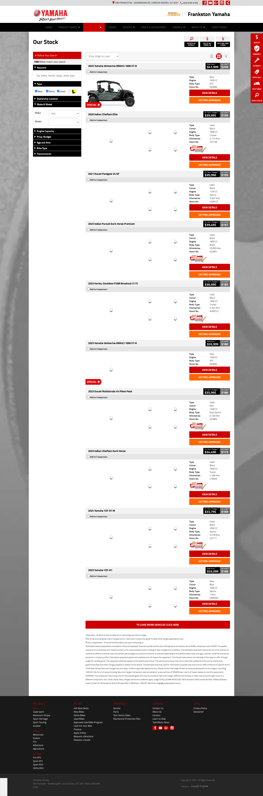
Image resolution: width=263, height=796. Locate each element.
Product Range (69, 27)
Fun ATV (37, 757)
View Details (209, 93)
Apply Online (80, 733)
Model (38, 121)
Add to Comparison (98, 72)
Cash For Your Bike (83, 726)
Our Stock (94, 27)
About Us (198, 27)
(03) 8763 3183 (190, 3)
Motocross (38, 734)
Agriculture (38, 748)
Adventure (38, 745)
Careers (156, 715)
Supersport (38, 711)
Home (48, 27)
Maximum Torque (41, 715)
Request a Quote (82, 740)
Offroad (37, 731)
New (38, 91)
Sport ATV (38, 761)
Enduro (36, 738)
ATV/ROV (37, 754)
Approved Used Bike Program (88, 722)
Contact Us (158, 708)
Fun (35, 741)
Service (129, 27)
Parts (116, 711)
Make (38, 112)
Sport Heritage (40, 719)
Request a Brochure (83, 736)
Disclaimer (198, 711)
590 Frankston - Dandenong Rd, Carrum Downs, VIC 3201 (145, 2)
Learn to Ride (159, 719)
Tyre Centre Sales (121, 715)
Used (61, 91)
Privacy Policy (200, 708)
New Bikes (79, 711)
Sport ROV (38, 764)
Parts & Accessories (153, 27)
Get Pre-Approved (210, 100)
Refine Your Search (46, 55)
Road (35, 708)
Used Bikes (79, 719)
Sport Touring (39, 722)
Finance (179, 27)
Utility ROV (38, 768)
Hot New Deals (81, 708)
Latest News (219, 27)
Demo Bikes (79, 715)
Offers (112, 27)
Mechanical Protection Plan (126, 719)
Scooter (37, 726)
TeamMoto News (161, 722)
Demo (50, 91)
